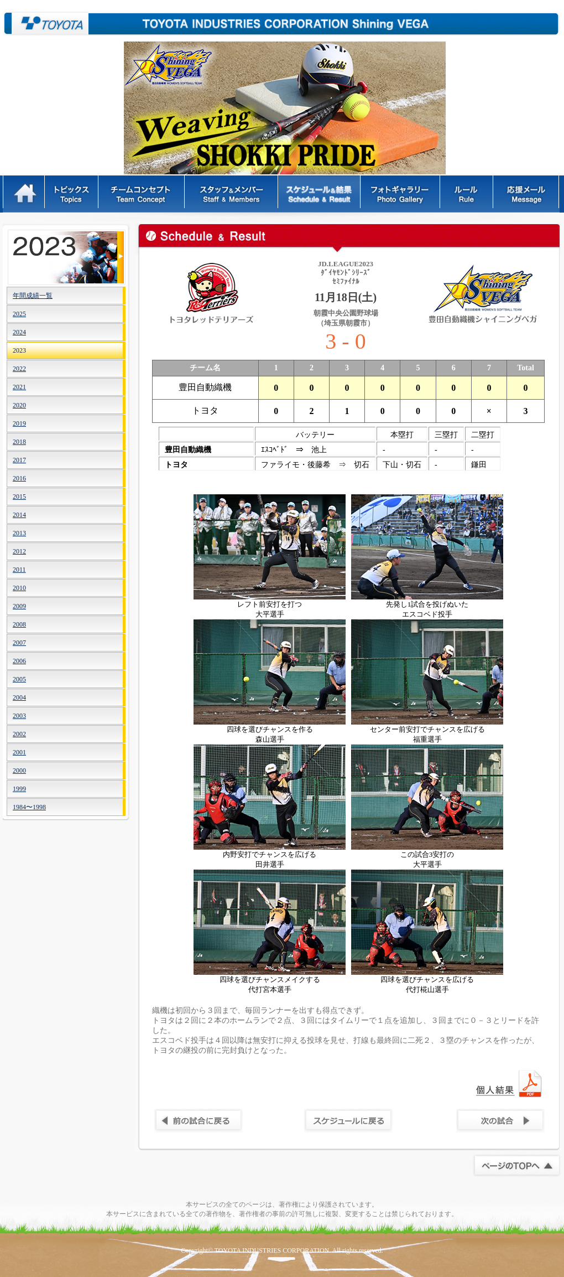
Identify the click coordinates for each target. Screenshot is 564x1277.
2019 (19, 423)
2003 (19, 716)
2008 (19, 624)
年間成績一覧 (33, 295)
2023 (19, 350)
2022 (19, 369)
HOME (24, 194)
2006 (19, 661)
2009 (19, 606)
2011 (19, 569)
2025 (19, 314)
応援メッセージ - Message (527, 194)
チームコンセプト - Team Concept (142, 194)
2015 (19, 496)
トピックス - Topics (72, 194)
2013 (19, 533)
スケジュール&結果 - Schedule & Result (320, 194)
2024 (19, 332)
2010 (19, 588)
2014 (19, 515)
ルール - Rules (467, 194)
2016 (19, 478)
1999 (19, 789)
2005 (19, 679)
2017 (19, 460)
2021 (19, 387)
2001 (19, 752)
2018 (19, 442)
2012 (19, 551)
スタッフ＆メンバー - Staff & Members (232, 194)
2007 (19, 643)
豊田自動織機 (45, 23)
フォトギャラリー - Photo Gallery (401, 194)
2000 (19, 770)
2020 (19, 405)
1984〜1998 (29, 807)
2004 (19, 697)
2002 (19, 734)
